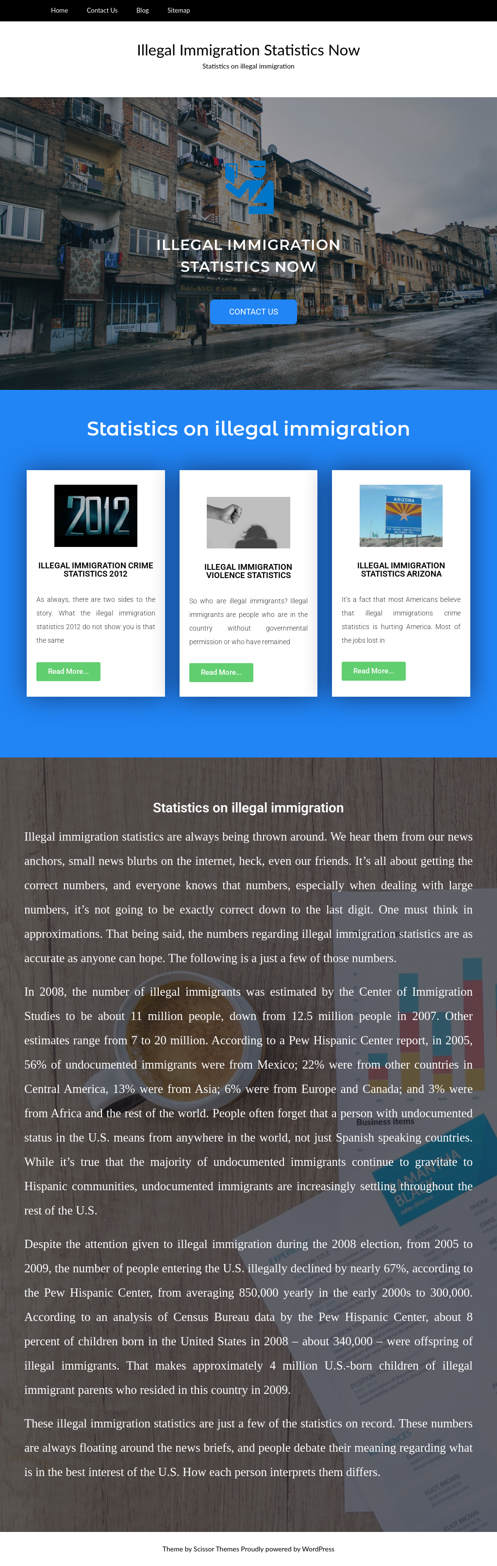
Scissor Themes (216, 1549)
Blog (142, 10)
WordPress (318, 1549)
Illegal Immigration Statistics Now (248, 49)
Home (59, 10)
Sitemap (178, 10)
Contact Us (102, 10)
